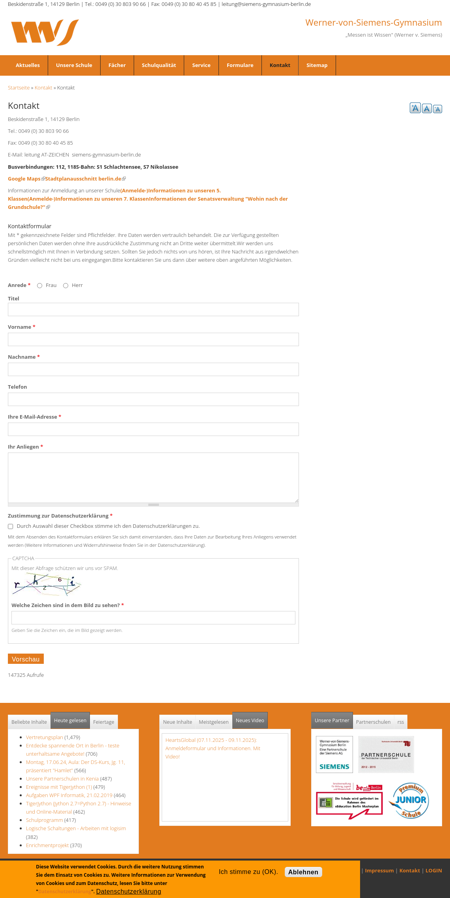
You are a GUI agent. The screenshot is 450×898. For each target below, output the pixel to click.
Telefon (17, 386)
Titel (13, 298)
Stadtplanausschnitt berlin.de (85, 178)
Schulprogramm (44, 819)
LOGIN (434, 870)
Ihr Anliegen (25, 446)
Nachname (24, 356)
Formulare (240, 65)
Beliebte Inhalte (29, 722)
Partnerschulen (373, 722)
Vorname (21, 326)
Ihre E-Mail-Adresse (34, 416)
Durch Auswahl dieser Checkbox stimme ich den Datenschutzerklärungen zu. (108, 525)
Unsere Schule (74, 65)
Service (201, 65)
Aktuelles (28, 65)
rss (401, 722)
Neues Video (250, 720)
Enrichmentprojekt (47, 845)
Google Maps (26, 178)
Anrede (19, 285)
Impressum (379, 870)
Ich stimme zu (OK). (248, 871)
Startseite (19, 87)
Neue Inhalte (177, 722)
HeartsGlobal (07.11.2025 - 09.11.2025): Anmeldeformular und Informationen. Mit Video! (212, 748)
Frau (52, 285)
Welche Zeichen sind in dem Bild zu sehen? (67, 605)
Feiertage (103, 722)
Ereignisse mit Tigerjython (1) (59, 786)
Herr (77, 285)
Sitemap (316, 65)
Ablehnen (303, 872)
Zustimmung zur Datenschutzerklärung (60, 515)
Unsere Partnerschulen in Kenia (62, 778)
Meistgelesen (214, 722)
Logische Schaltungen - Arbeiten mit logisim (76, 828)
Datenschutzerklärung (64, 891)
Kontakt (280, 65)
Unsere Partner (334, 718)
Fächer (117, 65)
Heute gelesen (70, 720)
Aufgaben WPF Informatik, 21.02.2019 (69, 795)
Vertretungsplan (44, 737)
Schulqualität (159, 65)
